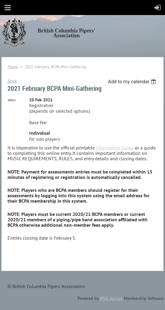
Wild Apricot (111, 298)
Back (12, 81)
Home (12, 66)
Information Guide (114, 148)
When (12, 100)
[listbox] (132, 81)
